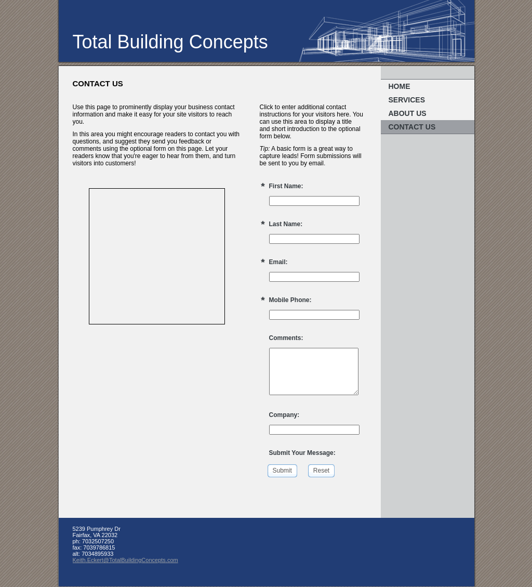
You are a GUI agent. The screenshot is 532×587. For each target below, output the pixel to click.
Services (407, 100)
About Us (408, 113)
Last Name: (286, 224)
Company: (284, 415)
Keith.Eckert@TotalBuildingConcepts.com (125, 560)
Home (399, 86)
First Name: (286, 186)
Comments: (286, 338)
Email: (278, 262)
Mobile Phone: (290, 300)
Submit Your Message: (302, 452)
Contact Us (412, 127)
